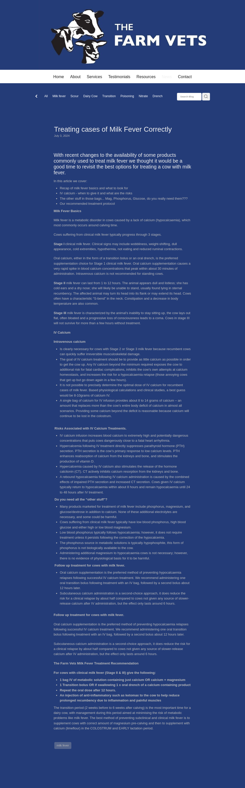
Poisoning (127, 96)
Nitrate (143, 96)
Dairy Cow (90, 96)
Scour (74, 96)
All (46, 96)
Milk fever (59, 96)
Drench (157, 96)
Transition (109, 96)
